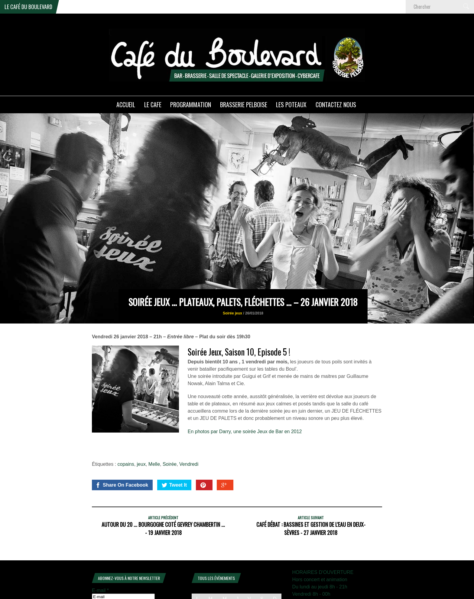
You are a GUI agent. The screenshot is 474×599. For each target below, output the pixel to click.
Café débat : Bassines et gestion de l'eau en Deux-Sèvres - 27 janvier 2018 (310, 499)
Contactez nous (336, 104)
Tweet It (174, 456)
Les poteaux (291, 104)
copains (126, 435)
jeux (141, 435)
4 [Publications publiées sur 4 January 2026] (274, 579)
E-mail (100, 561)
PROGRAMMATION (190, 104)
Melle (154, 435)
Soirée (170, 435)
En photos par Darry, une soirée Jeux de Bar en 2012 (245, 402)
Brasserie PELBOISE (243, 104)
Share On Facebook (121, 456)
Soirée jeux (232, 284)
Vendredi (188, 435)
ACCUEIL (125, 104)
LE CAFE (152, 104)
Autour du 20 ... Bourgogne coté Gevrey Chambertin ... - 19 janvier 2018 (163, 499)
